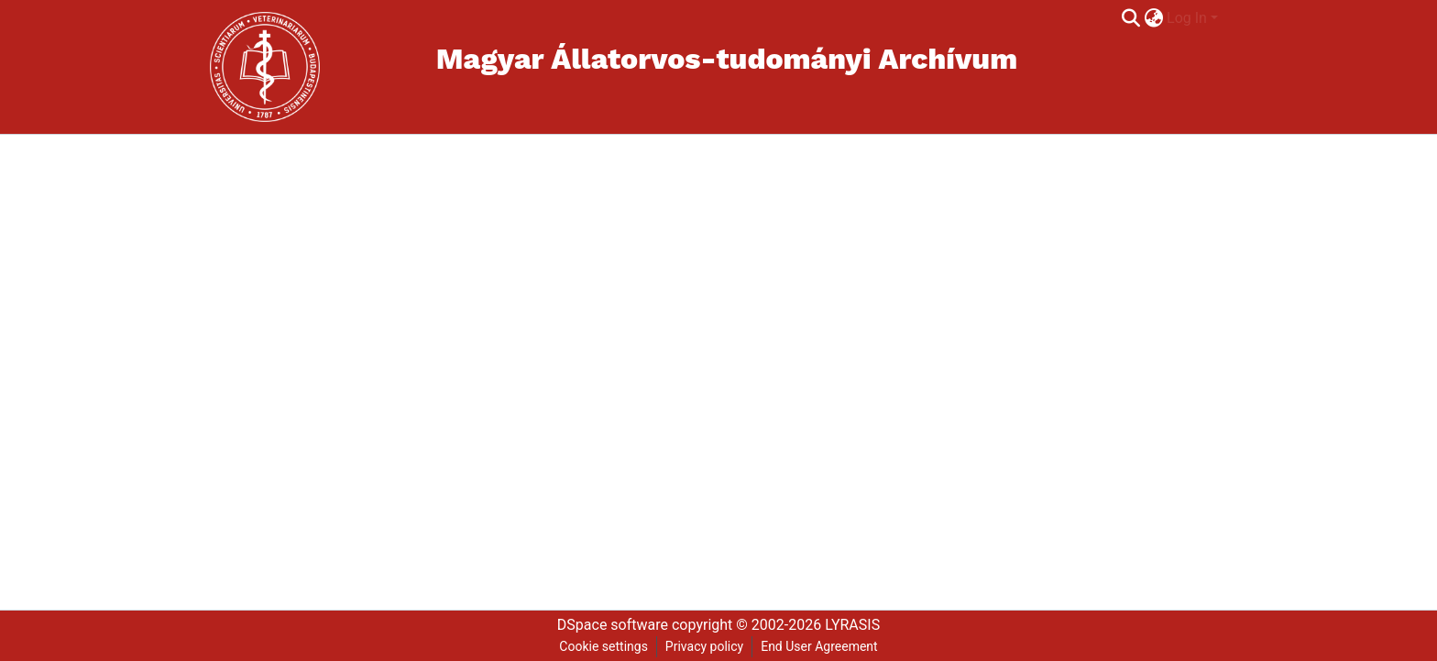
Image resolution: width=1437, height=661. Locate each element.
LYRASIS (852, 624)
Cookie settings (603, 646)
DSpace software (612, 624)
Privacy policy (704, 646)
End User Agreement (819, 646)
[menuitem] (1153, 18)
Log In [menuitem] (1187, 18)
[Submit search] (1130, 18)
